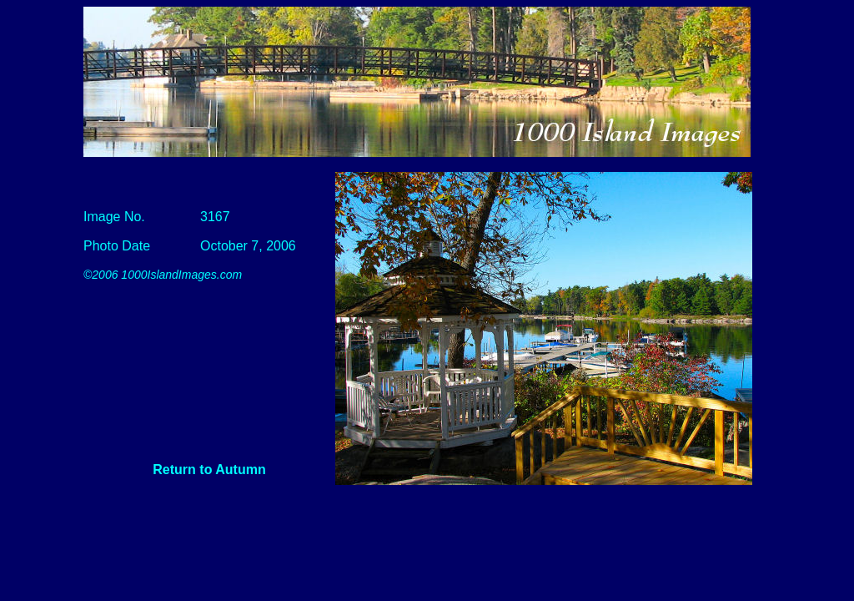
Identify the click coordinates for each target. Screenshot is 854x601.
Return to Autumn (209, 469)
